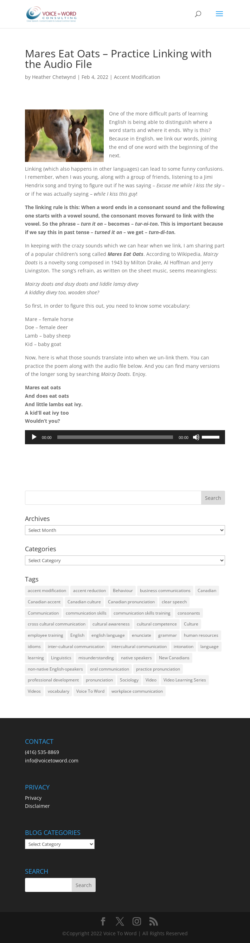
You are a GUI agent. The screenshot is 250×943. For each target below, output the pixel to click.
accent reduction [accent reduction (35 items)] (89, 590)
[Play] (34, 437)
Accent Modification (137, 77)
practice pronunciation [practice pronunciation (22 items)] (158, 669)
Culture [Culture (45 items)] (191, 624)
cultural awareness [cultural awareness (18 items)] (111, 624)
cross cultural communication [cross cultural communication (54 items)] (56, 624)
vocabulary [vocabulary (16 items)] (58, 691)
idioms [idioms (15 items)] (34, 646)
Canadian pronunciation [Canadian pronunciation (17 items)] (131, 602)
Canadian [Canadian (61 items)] (207, 590)
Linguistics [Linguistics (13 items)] (61, 658)
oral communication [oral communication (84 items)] (109, 669)
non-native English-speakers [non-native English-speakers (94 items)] (55, 669)
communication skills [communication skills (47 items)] (86, 613)
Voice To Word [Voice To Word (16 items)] (90, 691)
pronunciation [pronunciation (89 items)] (99, 680)
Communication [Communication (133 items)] (43, 613)
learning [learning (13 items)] (36, 658)
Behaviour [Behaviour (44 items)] (123, 590)
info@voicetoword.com (51, 760)
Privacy (33, 797)
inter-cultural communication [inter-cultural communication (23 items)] (76, 646)
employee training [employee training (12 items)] (45, 635)
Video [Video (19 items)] (151, 680)
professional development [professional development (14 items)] (53, 680)
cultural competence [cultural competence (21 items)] (157, 624)
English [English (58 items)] (77, 635)
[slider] (115, 437)
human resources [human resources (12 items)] (201, 635)
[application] (125, 437)
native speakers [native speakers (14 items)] (136, 658)
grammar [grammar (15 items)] (167, 635)
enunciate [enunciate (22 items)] (141, 635)
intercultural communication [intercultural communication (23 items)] (139, 646)
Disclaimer (37, 806)
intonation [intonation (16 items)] (183, 646)
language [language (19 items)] (209, 646)
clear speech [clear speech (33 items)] (174, 602)
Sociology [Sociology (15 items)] (129, 680)
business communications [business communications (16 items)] (165, 590)
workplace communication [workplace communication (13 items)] (137, 691)
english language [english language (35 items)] (108, 635)
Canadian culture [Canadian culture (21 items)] (84, 602)
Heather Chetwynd (54, 77)
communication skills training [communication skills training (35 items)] (142, 613)
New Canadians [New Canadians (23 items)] (174, 658)
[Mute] (196, 437)
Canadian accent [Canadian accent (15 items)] (44, 602)
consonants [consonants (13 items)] (189, 613)
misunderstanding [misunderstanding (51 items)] (96, 658)
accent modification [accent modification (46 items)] (47, 590)
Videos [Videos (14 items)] (34, 691)
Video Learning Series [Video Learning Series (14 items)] (185, 680)
